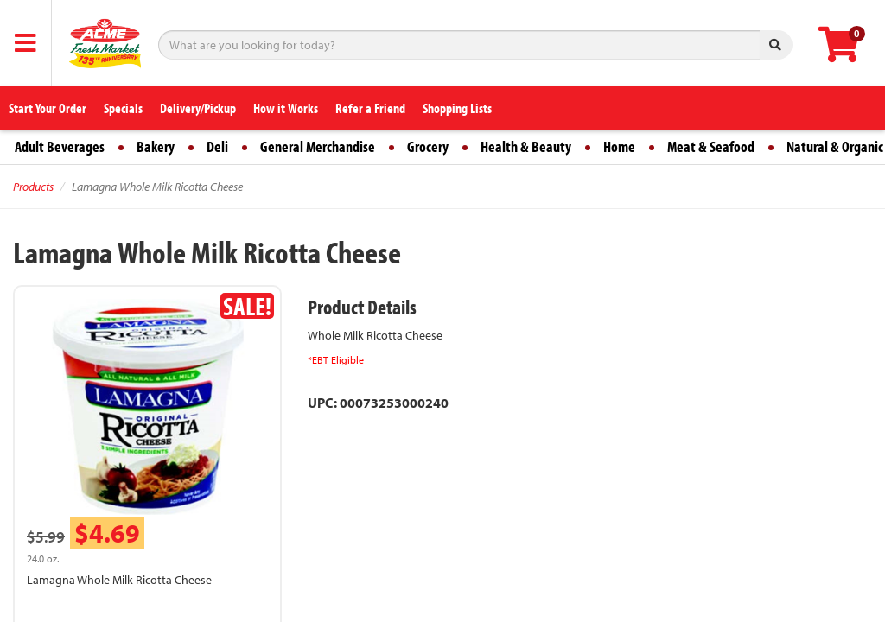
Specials (123, 108)
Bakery (156, 146)
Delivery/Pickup (198, 108)
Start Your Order (47, 108)
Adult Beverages (60, 146)
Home (619, 146)
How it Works (285, 108)
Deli (217, 146)
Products (33, 186)
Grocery (428, 146)
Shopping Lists (457, 108)
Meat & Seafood (710, 146)
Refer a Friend (370, 108)
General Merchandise (317, 146)
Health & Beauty (526, 146)
